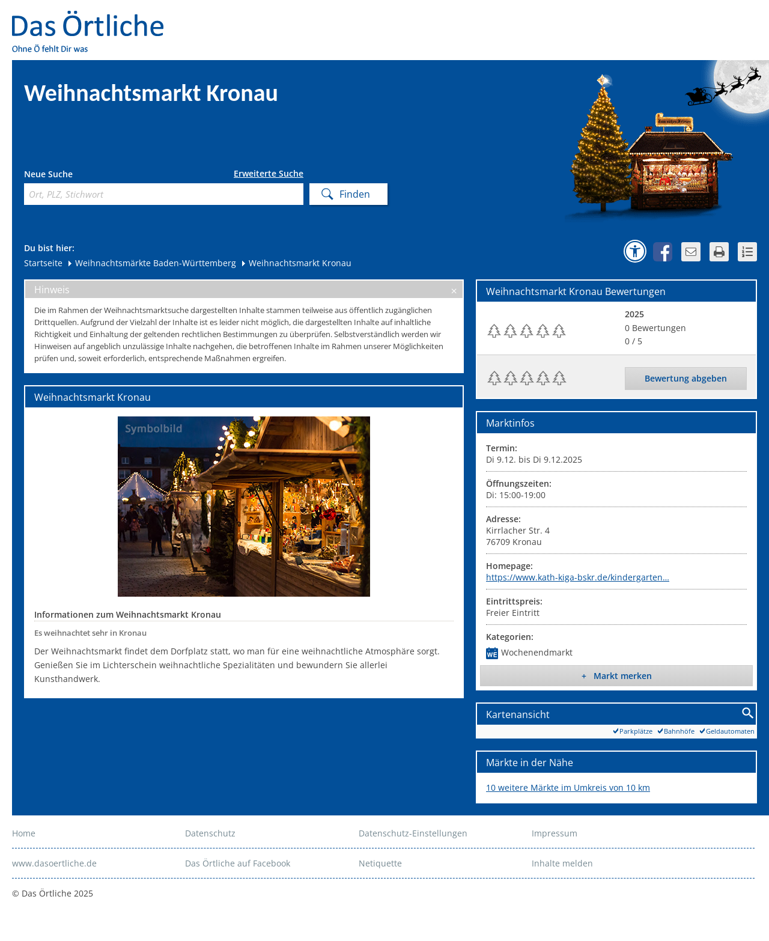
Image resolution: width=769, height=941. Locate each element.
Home (23, 833)
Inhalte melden (562, 863)
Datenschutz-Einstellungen (413, 833)
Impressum (554, 833)
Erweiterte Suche (268, 173)
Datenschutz (210, 833)
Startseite (43, 263)
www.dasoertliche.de (54, 863)
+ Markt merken (617, 675)
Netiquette (380, 863)
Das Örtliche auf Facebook (237, 863)
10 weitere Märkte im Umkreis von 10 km (568, 787)
